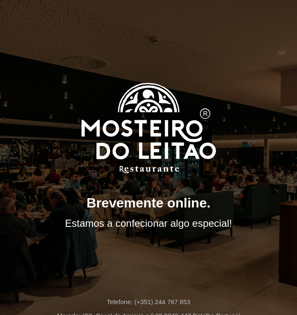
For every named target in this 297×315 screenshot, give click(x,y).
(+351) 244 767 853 (162, 301)
